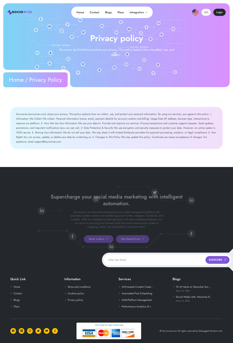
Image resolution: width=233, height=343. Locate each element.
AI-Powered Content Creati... (138, 287)
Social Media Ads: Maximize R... (194, 297)
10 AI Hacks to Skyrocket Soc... (193, 287)
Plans (120, 12)
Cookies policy (76, 293)
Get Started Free (132, 244)
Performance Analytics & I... (137, 306)
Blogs (108, 12)
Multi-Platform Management (137, 300)
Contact (94, 12)
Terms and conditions (79, 287)
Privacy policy (75, 300)
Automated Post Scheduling (137, 293)
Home (80, 12)
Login (219, 12)
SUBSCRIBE (217, 260)
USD (206, 12)
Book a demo (98, 244)
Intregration (138, 12)
